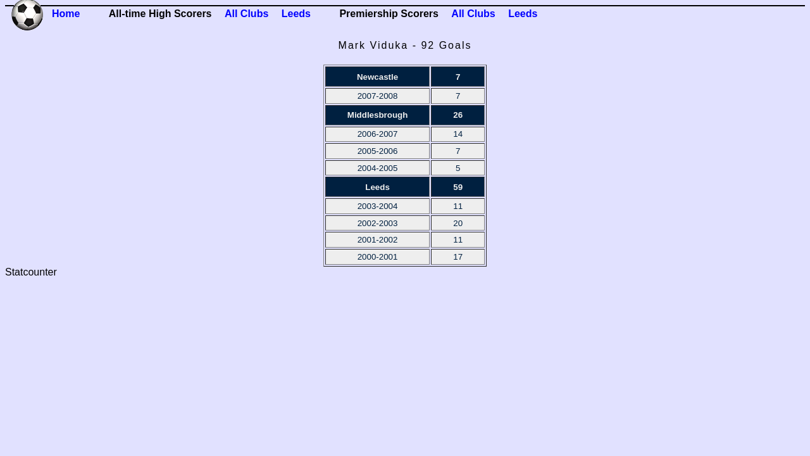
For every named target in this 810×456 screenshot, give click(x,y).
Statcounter (31, 272)
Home (66, 13)
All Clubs (246, 13)
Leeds (296, 13)
